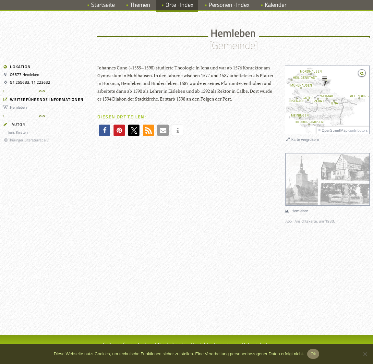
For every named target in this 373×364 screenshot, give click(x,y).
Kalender (275, 4)
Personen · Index (229, 4)
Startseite (103, 4)
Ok (313, 353)
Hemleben (16, 107)
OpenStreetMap (334, 130)
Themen (140, 4)
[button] (104, 130)
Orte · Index (179, 4)
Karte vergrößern (302, 139)
